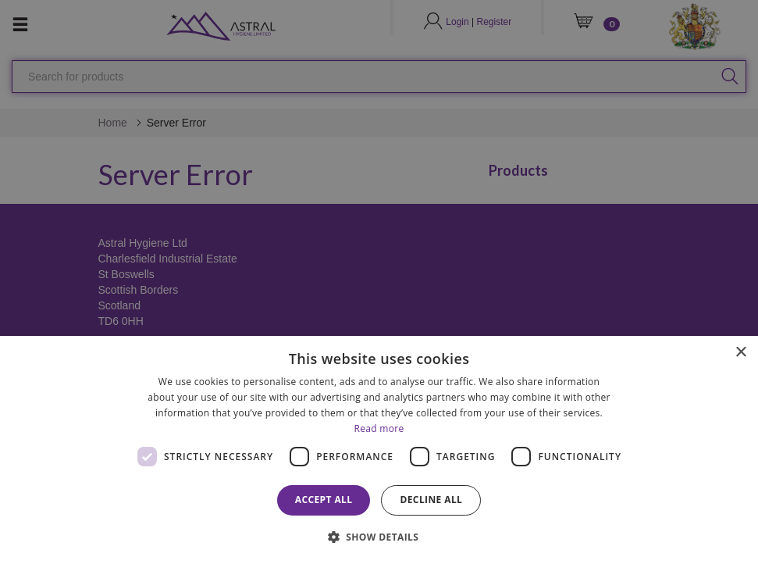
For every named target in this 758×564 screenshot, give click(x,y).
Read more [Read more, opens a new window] (379, 428)
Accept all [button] (324, 499)
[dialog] (379, 450)
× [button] (740, 353)
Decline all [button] (431, 499)
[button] (379, 536)
